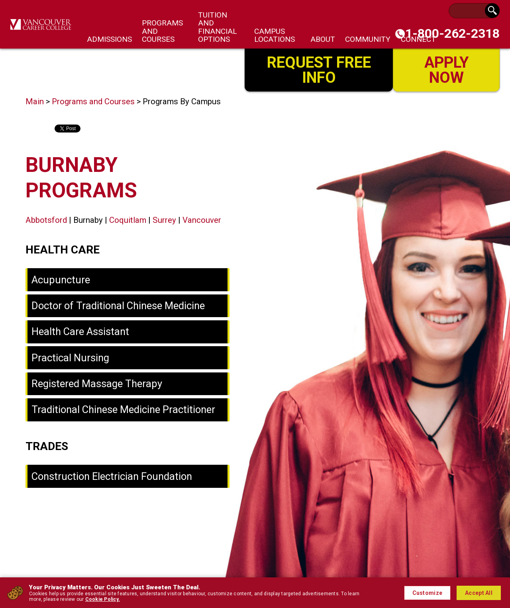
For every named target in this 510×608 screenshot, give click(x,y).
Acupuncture (60, 280)
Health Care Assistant (80, 331)
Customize (427, 593)
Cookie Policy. (102, 599)
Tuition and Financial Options (217, 27)
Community (367, 39)
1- (452, 33)
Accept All (478, 593)
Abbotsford (46, 220)
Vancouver (201, 220)
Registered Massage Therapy (96, 384)
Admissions (109, 39)
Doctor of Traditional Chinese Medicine (118, 306)
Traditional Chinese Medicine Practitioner (123, 409)
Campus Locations (274, 35)
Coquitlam (127, 220)
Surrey (164, 220)
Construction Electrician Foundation (111, 476)
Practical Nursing (70, 358)
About (322, 39)
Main (35, 101)
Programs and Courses (93, 101)
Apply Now (446, 69)
